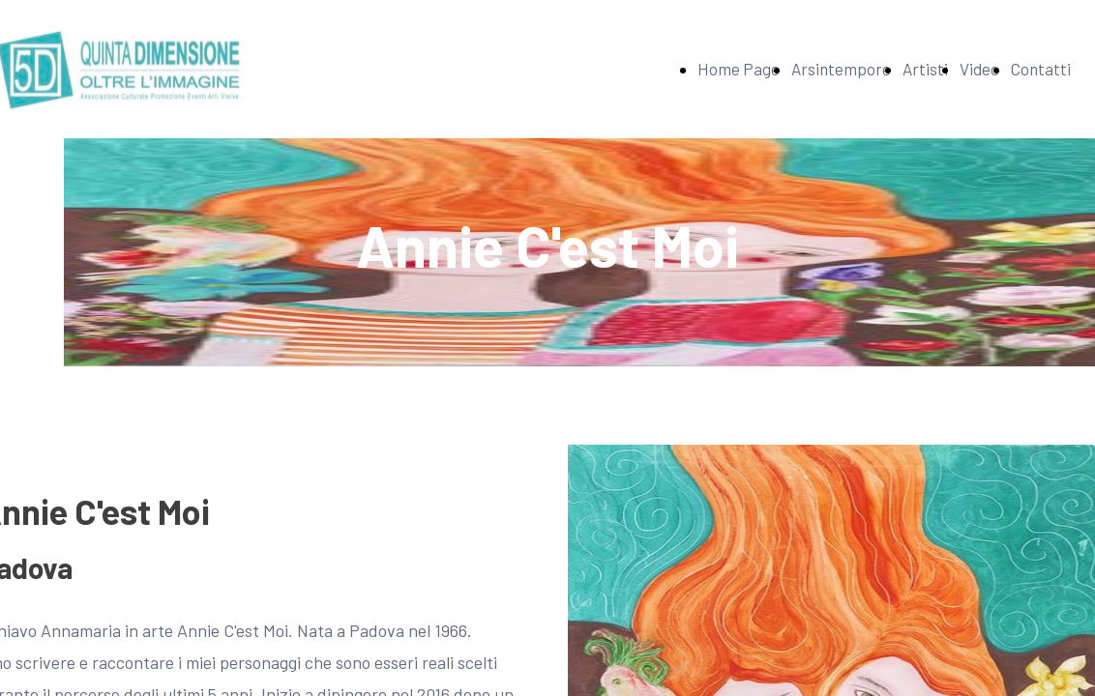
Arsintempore (841, 68)
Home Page (738, 68)
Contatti (1041, 68)
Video (979, 68)
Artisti (925, 68)
